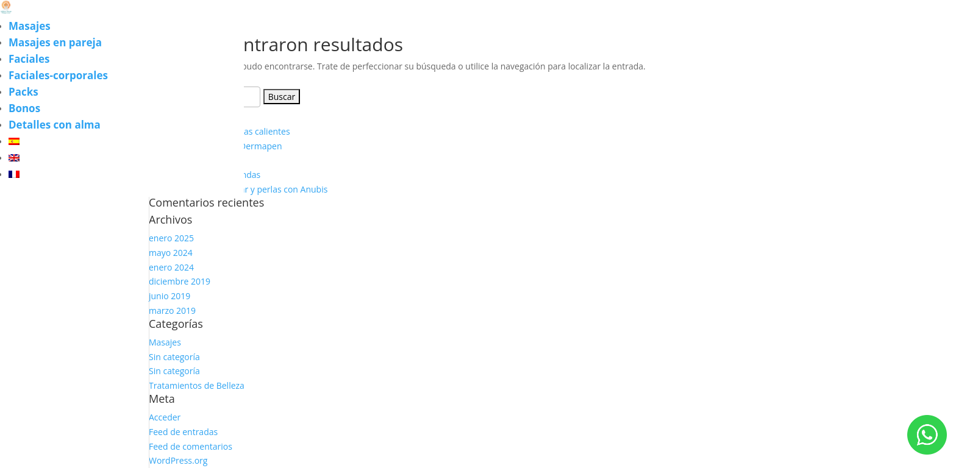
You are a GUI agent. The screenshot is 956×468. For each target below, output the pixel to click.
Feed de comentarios (190, 446)
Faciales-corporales (58, 75)
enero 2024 (171, 267)
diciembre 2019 (179, 281)
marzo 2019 (172, 310)
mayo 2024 (171, 252)
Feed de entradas (183, 432)
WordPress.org (178, 460)
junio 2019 (169, 296)
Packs (23, 92)
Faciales (29, 59)
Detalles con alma (55, 125)
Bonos (24, 108)
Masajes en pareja (55, 42)
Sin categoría (174, 357)
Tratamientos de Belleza (196, 385)
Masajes (30, 26)
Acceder (164, 417)
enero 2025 (171, 238)
